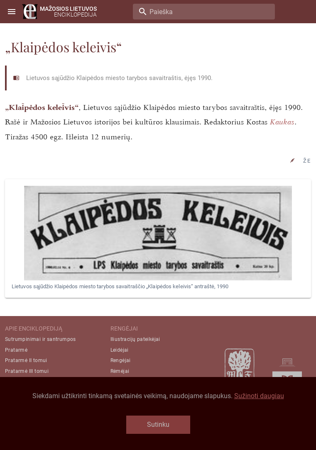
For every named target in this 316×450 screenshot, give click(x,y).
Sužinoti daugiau (259, 396)
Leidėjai (119, 350)
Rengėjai (120, 360)
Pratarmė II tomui (26, 360)
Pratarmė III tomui (27, 371)
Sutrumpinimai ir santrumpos (40, 339)
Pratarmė (16, 350)
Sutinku (158, 424)
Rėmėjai (120, 371)
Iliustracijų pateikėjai (135, 339)
